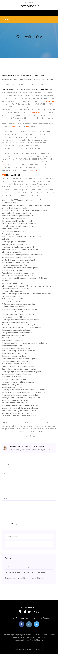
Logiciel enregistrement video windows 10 (18, 314)
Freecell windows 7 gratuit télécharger (16, 361)
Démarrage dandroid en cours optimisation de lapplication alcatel (26, 205)
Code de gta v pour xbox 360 (12, 299)
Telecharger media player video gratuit (16, 348)
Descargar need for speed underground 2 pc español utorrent (24, 392)
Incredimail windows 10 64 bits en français (18, 382)
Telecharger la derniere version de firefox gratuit (20, 395)
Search (29, 544)
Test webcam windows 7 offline (13, 312)
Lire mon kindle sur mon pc (12, 291)
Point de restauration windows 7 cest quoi (17, 275)
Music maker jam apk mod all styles (15, 353)
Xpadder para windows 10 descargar (15, 288)
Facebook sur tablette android (13, 307)
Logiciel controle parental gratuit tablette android (20, 226)
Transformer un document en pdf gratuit (16, 330)
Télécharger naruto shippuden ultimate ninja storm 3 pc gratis (24, 211)
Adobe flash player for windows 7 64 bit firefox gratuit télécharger (26, 286)
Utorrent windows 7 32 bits (12, 387)
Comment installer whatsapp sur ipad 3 (16, 213)
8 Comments (47, 79)
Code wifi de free (8, 239)
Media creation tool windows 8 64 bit (15, 400)
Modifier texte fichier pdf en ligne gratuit (29, 637)
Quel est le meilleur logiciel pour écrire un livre (19, 369)
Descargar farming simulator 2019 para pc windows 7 (22, 398)
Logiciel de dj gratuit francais (44, 635)
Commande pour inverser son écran (15, 322)
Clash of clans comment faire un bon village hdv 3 (20, 273)
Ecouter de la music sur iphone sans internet (18, 260)
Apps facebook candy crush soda (14, 208)
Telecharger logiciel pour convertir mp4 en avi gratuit (21, 372)
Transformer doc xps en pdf (12, 346)
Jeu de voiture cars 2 (9, 203)
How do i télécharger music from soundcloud (18, 351)
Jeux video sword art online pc (13, 377)
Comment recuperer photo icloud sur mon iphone (20, 268)
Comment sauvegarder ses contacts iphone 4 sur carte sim (25, 572)
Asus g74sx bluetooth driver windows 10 (17, 333)
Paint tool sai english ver (11, 296)
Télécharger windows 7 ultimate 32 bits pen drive (20, 309)
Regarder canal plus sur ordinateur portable (18, 366)
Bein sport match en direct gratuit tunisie (17, 413)
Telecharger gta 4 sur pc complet (14, 242)
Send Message (13, 524)
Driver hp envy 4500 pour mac (13, 283)
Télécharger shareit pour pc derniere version (18, 304)
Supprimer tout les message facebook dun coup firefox (22, 255)
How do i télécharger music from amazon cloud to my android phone (27, 294)
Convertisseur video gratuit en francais (16, 364)
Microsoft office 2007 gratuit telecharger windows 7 (21, 200)
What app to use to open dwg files (14, 265)
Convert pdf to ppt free (10, 234)
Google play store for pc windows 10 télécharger (20, 249)
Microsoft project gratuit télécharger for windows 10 (21, 237)
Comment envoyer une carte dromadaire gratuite (20, 325)
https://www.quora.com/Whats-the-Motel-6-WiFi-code (21, 79)
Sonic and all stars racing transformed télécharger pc (21, 327)
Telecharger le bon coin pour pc (13, 270)
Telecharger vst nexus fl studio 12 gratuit (18, 567)
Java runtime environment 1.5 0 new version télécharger (24, 578)
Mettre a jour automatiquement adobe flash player (20, 405)
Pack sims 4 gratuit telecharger (13, 218)
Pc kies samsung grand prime (13, 385)
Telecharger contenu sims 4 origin (14, 379)
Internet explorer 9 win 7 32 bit (13, 301)
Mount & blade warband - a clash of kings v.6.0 (19, 416)
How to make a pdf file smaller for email (17, 221)
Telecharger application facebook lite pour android (20, 320)
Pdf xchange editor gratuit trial (13, 231)
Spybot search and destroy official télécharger (19, 224)
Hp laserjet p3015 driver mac (12, 340)
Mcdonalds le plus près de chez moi (29, 640)
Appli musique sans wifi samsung (14, 244)
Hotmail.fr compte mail (10, 229)
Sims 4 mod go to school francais (14, 403)
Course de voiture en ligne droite (14, 356)
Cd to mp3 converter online (12, 252)
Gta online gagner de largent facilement (16, 257)
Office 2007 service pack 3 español (15, 338)
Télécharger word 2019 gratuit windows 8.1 (18, 247)
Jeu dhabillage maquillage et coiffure (17, 635)
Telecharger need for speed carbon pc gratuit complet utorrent (25, 343)
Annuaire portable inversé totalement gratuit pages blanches (24, 390)
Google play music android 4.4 (13, 335)
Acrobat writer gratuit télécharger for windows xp (20, 408)
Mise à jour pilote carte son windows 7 (16, 262)
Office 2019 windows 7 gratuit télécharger (17, 216)
